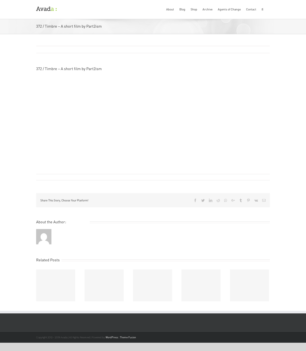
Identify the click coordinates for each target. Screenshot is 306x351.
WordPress (112, 337)
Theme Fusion (128, 337)
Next (262, 49)
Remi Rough (47, 177)
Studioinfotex (47, 91)
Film (89, 177)
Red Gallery (50, 86)
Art (84, 177)
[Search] (263, 9)
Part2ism (138, 80)
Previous (246, 49)
